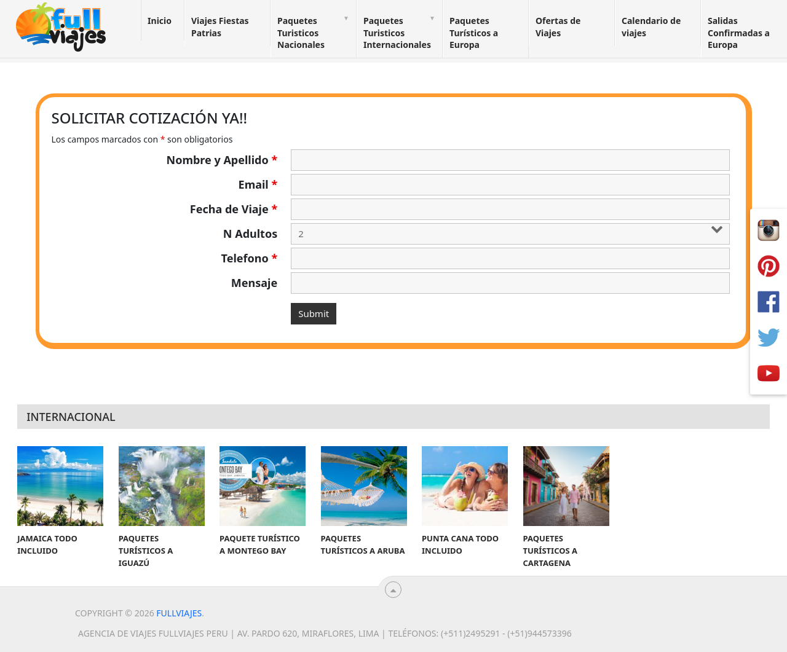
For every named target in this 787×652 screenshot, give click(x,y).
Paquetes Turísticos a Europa (473, 32)
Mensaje (254, 283)
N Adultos (250, 233)
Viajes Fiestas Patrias (220, 27)
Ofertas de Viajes (558, 27)
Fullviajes (179, 613)
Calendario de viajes (651, 27)
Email (258, 184)
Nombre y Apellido (222, 160)
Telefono (249, 258)
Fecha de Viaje (233, 209)
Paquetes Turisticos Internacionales (397, 32)
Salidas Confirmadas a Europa (739, 32)
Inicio (160, 20)
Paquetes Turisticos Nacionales (301, 32)
